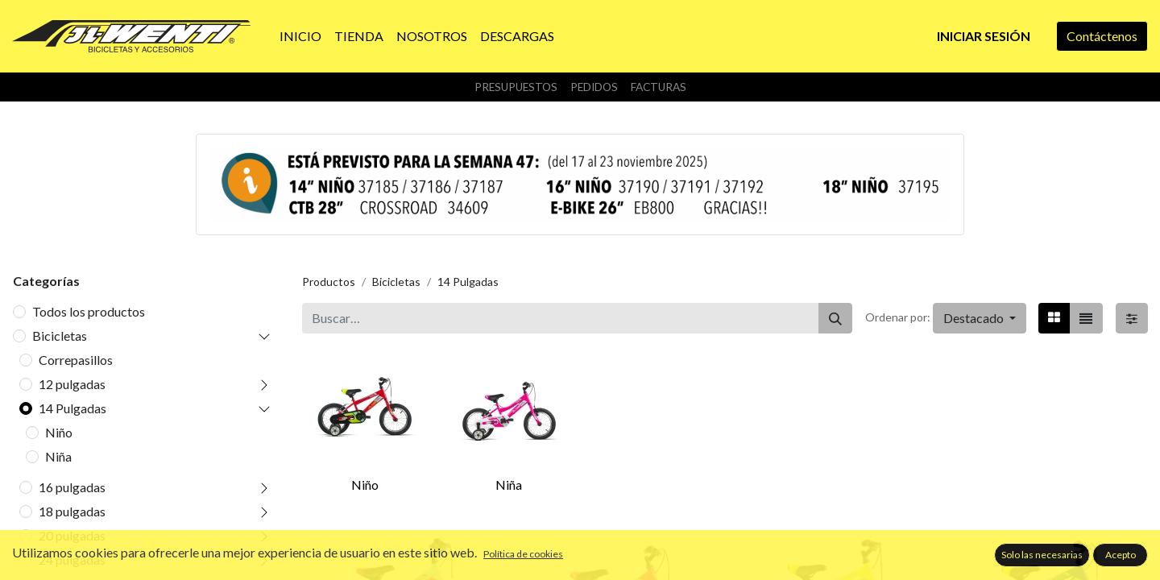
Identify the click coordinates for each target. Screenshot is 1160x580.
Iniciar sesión (983, 36)
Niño (58, 432)
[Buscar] (835, 318)
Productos (328, 281)
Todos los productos (88, 311)
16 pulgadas (72, 487)
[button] (979, 318)
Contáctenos (1102, 36)
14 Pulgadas (72, 408)
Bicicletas (59, 335)
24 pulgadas (72, 559)
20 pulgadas (72, 535)
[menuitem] (300, 36)
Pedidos (594, 87)
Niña (58, 456)
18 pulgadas (72, 511)
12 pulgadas (72, 384)
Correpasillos (76, 359)
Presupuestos (515, 87)
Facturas (658, 87)
